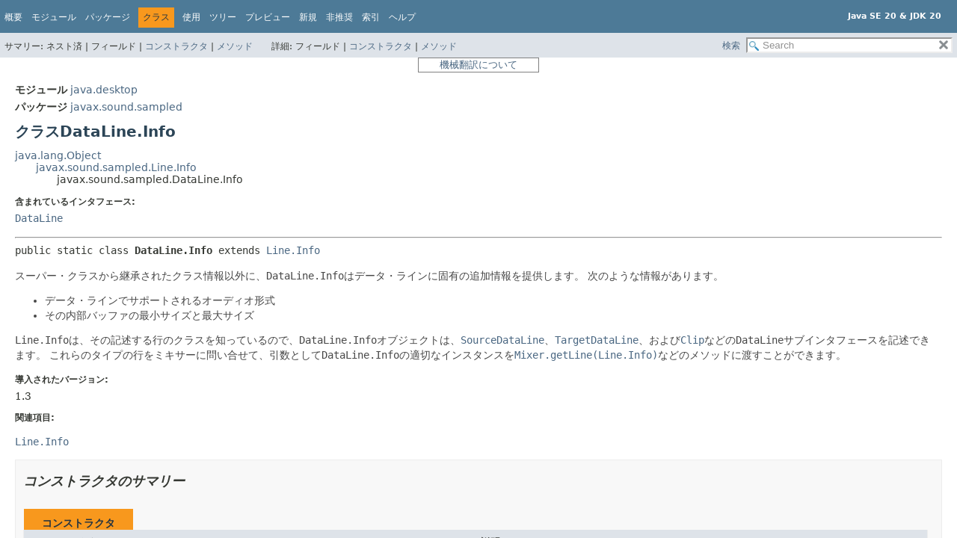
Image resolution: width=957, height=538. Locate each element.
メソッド (235, 46)
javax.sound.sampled (126, 107)
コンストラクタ (176, 46)
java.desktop (104, 90)
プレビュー (267, 17)
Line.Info (293, 250)
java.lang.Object (58, 155)
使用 (191, 17)
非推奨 (339, 17)
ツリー (222, 17)
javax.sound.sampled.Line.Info (116, 167)
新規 (308, 17)
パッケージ (107, 17)
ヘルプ (402, 17)
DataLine (39, 218)
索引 (371, 17)
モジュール (53, 17)
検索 (731, 45)
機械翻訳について (478, 64)
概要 (13, 17)
